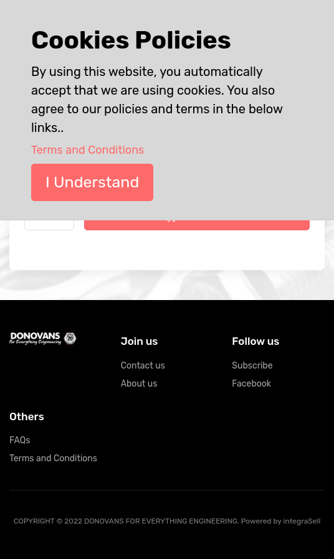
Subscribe (252, 365)
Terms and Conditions (53, 458)
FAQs (19, 440)
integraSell (302, 521)
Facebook (251, 383)
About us (139, 383)
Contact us (143, 365)
